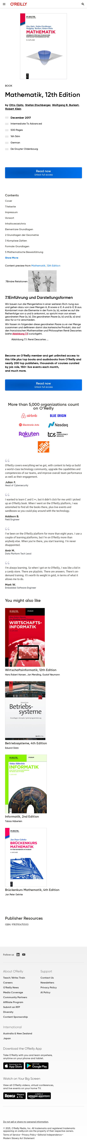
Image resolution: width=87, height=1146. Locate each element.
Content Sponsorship (15, 1017)
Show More (11, 258)
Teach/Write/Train (14, 977)
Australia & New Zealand (17, 1033)
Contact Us (47, 977)
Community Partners (15, 997)
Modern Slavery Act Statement (18, 1138)
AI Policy (45, 992)
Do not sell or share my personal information (25, 1121)
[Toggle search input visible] (83, 4)
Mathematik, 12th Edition (45, 265)
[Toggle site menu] (4, 4)
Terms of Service (11, 1134)
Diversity (8, 1012)
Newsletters (47, 982)
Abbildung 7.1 (20, 333)
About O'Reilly (13, 971)
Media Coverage (13, 992)
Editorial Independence (50, 1134)
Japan (7, 1038)
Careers (7, 982)
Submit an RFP (11, 1007)
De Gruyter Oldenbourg (24, 148)
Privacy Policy (48, 987)
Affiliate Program (13, 1002)
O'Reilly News (11, 987)
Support (46, 971)
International (12, 1027)
